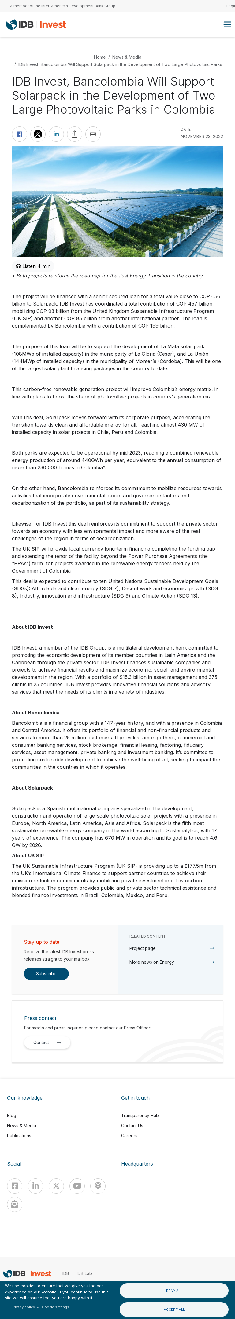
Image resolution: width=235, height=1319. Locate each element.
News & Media (126, 57)
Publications (19, 1135)
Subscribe (46, 973)
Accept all (174, 1309)
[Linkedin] (35, 1186)
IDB (65, 1273)
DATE (186, 129)
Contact (48, 1042)
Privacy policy (23, 1307)
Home (100, 57)
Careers (129, 1135)
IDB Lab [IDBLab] (84, 1273)
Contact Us (132, 1125)
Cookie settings (55, 1307)
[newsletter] (14, 1204)
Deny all (174, 1290)
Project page (142, 948)
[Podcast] (98, 1186)
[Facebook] (14, 1186)
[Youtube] (77, 1186)
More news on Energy (151, 962)
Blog (11, 1115)
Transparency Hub (140, 1115)
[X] (56, 1186)
